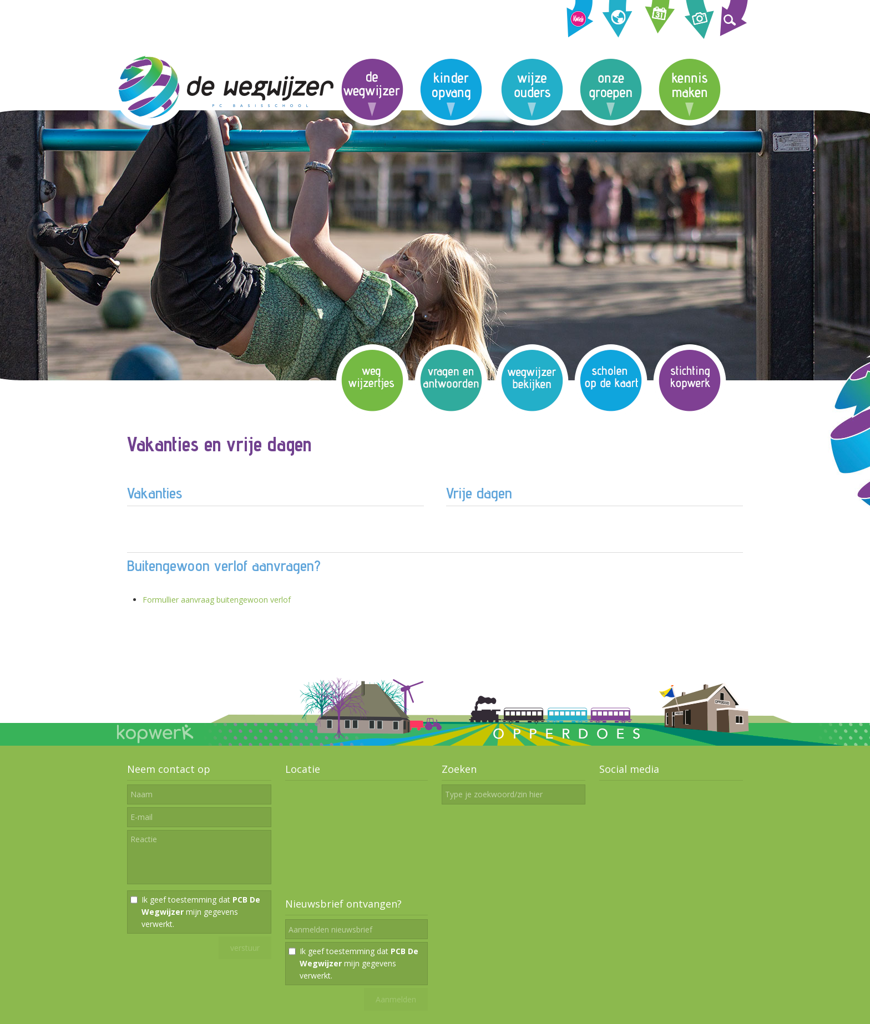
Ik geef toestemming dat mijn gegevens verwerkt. (200, 911)
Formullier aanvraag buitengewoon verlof (217, 599)
